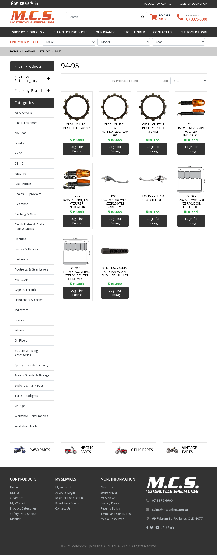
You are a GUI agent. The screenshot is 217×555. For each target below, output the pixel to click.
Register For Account (69, 498)
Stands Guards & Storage (32, 375)
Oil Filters (21, 340)
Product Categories (23, 508)
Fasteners (21, 259)
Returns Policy (110, 508)
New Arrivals (23, 113)
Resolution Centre (67, 503)
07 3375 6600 (196, 19)
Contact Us (62, 508)
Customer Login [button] (194, 32)
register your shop (193, 3)
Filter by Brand (32, 90)
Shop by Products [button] (28, 32)
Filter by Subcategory (32, 78)
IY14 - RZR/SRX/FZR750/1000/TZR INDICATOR (191, 129)
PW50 (19, 153)
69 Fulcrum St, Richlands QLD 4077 (177, 518)
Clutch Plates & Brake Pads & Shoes (30, 226)
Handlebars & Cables (29, 300)
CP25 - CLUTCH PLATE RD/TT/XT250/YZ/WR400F (115, 129)
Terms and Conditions (115, 514)
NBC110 (20, 174)
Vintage (20, 406)
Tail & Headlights (26, 396)
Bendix (19, 143)
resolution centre (157, 3)
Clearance (21, 204)
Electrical (21, 239)
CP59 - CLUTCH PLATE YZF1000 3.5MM (153, 127)
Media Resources (112, 519)
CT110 (19, 163)
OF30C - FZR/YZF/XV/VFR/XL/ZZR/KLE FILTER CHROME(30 (76, 273)
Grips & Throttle (26, 290)
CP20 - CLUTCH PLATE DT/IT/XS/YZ (76, 126)
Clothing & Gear (25, 214)
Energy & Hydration (28, 249)
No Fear (20, 133)
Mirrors (20, 330)
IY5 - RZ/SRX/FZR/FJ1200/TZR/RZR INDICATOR (76, 201)
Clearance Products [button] (70, 32)
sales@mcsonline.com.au (170, 509)
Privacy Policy (109, 503)
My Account (63, 487)
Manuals (16, 519)
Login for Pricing (77, 149)
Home (14, 487)
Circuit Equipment (27, 123)
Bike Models (23, 184)
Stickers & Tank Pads (29, 385)
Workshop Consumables (31, 416)
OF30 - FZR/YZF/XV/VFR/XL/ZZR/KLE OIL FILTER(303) (191, 201)
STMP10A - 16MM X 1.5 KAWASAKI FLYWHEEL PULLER (115, 271)
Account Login (65, 492)
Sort (165, 81)
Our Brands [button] (105, 32)
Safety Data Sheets (23, 514)
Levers (19, 320)
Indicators (21, 310)
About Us (106, 487)
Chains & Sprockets (28, 194)
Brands (15, 492)
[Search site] (143, 17)
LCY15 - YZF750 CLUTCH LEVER (153, 198)
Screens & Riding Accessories (26, 353)
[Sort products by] (188, 80)
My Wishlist (17, 503)
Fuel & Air (21, 280)
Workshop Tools (26, 426)
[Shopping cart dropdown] (160, 17)
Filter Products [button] (28, 66)
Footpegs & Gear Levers (31, 269)
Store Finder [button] (134, 32)
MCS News (107, 498)
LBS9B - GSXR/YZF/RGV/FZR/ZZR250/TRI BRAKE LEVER (114, 201)
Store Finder (108, 492)
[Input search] (102, 17)
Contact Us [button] (162, 32)
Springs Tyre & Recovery (31, 365)
